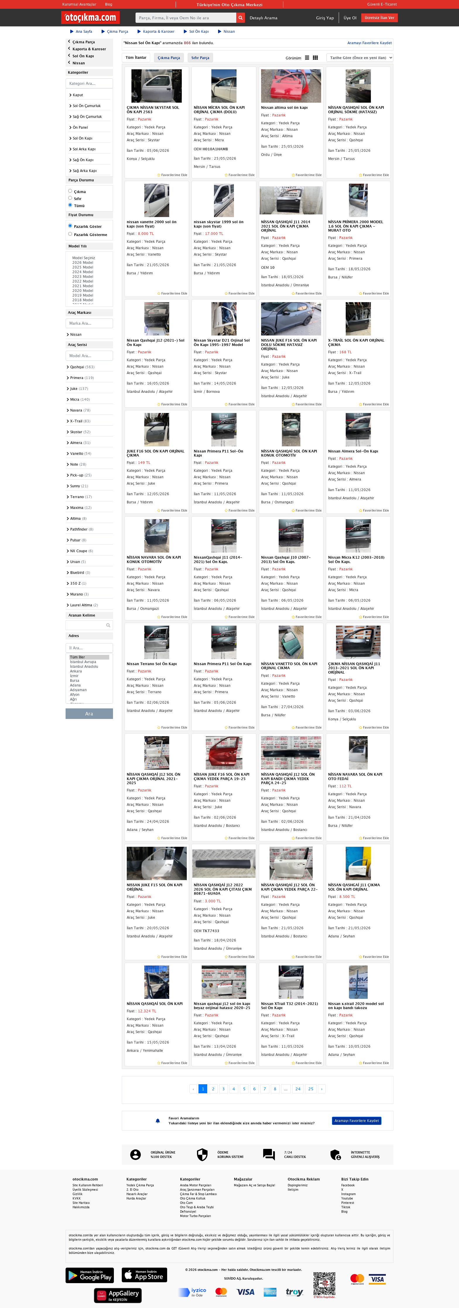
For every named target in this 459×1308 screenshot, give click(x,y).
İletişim (293, 1189)
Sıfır (77, 199)
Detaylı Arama (264, 17)
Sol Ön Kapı (196, 31)
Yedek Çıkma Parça (140, 1185)
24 (298, 1088)
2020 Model (89, 290)
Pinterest (347, 1202)
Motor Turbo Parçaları (195, 1216)
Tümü (79, 206)
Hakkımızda (81, 1207)
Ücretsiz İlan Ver (379, 18)
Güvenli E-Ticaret (382, 4)
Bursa (89, 680)
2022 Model (89, 281)
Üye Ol (350, 17)
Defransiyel (188, 1211)
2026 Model (89, 262)
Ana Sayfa (81, 31)
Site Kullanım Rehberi (88, 1185)
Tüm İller (89, 657)
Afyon (89, 694)
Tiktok (345, 1207)
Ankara (89, 671)
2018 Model (89, 300)
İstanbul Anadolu (89, 666)
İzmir (89, 676)
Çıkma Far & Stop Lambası (198, 1194)
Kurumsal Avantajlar (79, 4)
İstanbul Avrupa (89, 662)
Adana (89, 685)
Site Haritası (81, 1202)
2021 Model (89, 286)
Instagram (348, 1194)
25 (311, 1088)
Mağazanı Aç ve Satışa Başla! (254, 1185)
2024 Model (89, 272)
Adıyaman (89, 690)
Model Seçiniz (89, 258)
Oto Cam (186, 1202)
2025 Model (89, 267)
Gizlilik (78, 1194)
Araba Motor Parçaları (195, 1185)
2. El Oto (132, 1189)
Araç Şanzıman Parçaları (197, 1189)
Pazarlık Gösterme (90, 235)
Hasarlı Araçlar (137, 1194)
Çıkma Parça (115, 31)
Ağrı (89, 699)
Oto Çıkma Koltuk (192, 1198)
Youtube (347, 1198)
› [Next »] (322, 1088)
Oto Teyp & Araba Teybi (197, 1207)
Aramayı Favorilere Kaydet (369, 43)
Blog (108, 4)
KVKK (77, 1198)
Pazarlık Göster (88, 226)
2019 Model (89, 295)
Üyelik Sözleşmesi (85, 1189)
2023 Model (89, 276)
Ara (89, 713)
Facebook (348, 1185)
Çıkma (80, 192)
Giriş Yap (325, 17)
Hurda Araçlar (136, 1198)
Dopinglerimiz (298, 1185)
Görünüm (293, 58)
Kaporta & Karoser (156, 31)
